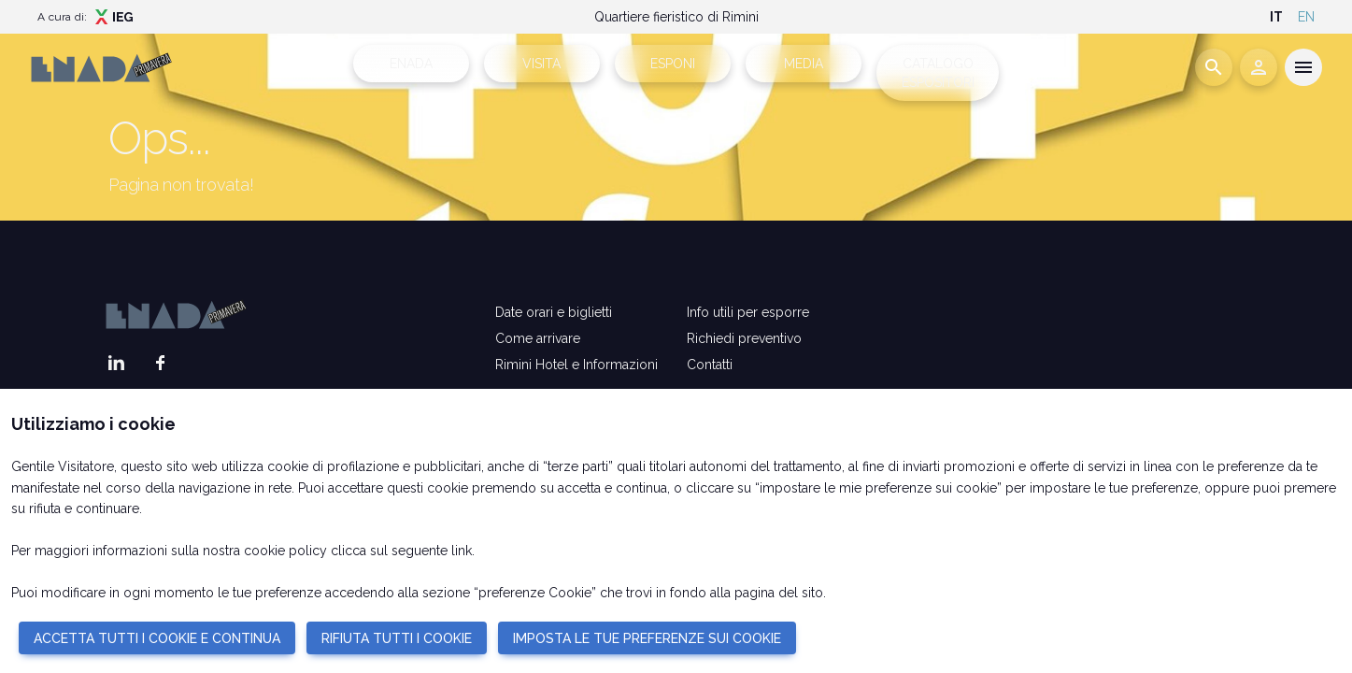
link (461, 550)
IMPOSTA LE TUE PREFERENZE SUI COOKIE (647, 638)
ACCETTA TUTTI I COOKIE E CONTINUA (157, 638)
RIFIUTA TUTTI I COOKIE (396, 638)
